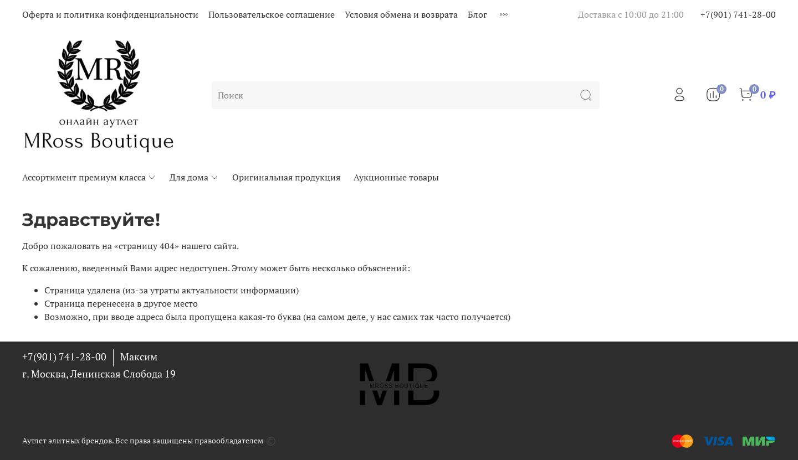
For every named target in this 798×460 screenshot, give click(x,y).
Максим (138, 356)
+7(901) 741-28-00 (738, 14)
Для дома (194, 177)
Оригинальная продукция (286, 177)
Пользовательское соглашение (271, 14)
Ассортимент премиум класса (89, 177)
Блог (477, 14)
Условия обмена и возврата (401, 14)
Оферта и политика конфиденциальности (110, 14)
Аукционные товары (396, 177)
